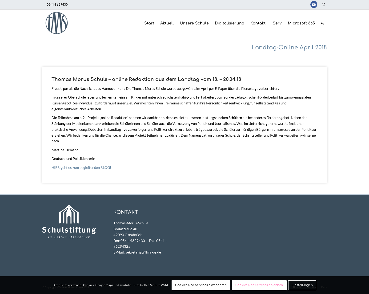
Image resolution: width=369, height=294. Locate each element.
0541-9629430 (57, 4)
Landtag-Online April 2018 (289, 47)
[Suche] (322, 23)
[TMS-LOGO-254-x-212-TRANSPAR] (56, 23)
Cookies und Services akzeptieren (201, 285)
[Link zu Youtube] (313, 4)
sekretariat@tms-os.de (143, 252)
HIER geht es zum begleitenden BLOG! (81, 167)
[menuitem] (149, 23)
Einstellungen (302, 285)
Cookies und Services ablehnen (259, 285)
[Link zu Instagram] (323, 4)
